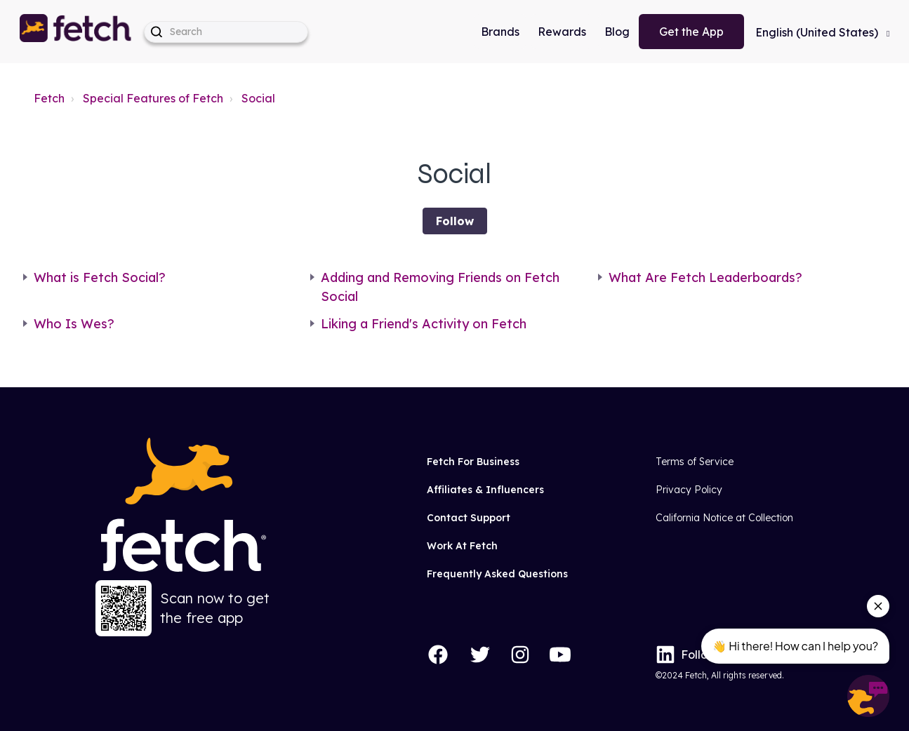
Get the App (691, 32)
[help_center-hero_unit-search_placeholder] (226, 32)
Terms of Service (695, 461)
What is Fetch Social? (100, 277)
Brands (500, 32)
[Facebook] (438, 654)
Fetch (49, 98)
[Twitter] (480, 654)
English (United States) (818, 32)
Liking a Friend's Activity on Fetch (423, 324)
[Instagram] (520, 654)
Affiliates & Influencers (485, 489)
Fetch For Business (473, 461)
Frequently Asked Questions (497, 574)
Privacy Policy (689, 489)
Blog (617, 32)
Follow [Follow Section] (455, 221)
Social (258, 98)
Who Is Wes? (74, 324)
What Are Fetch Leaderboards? (705, 277)
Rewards (562, 32)
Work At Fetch (462, 545)
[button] (76, 31)
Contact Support (468, 517)
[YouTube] (560, 654)
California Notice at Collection (724, 517)
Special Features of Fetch (153, 98)
